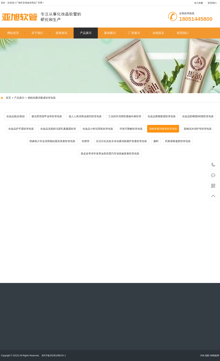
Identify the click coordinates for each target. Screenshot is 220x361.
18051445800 (213, 165)
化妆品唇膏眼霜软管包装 (162, 116)
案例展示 (113, 32)
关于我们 (40, 32)
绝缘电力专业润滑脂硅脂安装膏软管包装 (52, 141)
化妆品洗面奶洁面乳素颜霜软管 (58, 128)
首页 (8, 97)
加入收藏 (198, 3)
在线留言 (162, 32)
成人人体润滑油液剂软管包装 (85, 116)
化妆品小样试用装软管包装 (98, 128)
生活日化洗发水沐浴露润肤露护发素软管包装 (121, 141)
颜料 (156, 141)
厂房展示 (137, 32)
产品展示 (86, 32)
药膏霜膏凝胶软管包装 (178, 141)
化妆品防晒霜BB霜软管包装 (198, 116)
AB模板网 (214, 355)
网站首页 (16, 32)
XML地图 (204, 355)
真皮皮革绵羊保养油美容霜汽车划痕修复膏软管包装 (110, 153)
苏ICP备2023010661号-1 (54, 355)
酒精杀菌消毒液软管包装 (42, 97)
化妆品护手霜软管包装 (21, 128)
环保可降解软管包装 (131, 128)
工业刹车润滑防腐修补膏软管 (124, 116)
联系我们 (212, 3)
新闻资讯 (65, 32)
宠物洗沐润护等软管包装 (198, 128)
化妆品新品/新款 (15, 116)
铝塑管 (85, 141)
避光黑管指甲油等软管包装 (46, 116)
